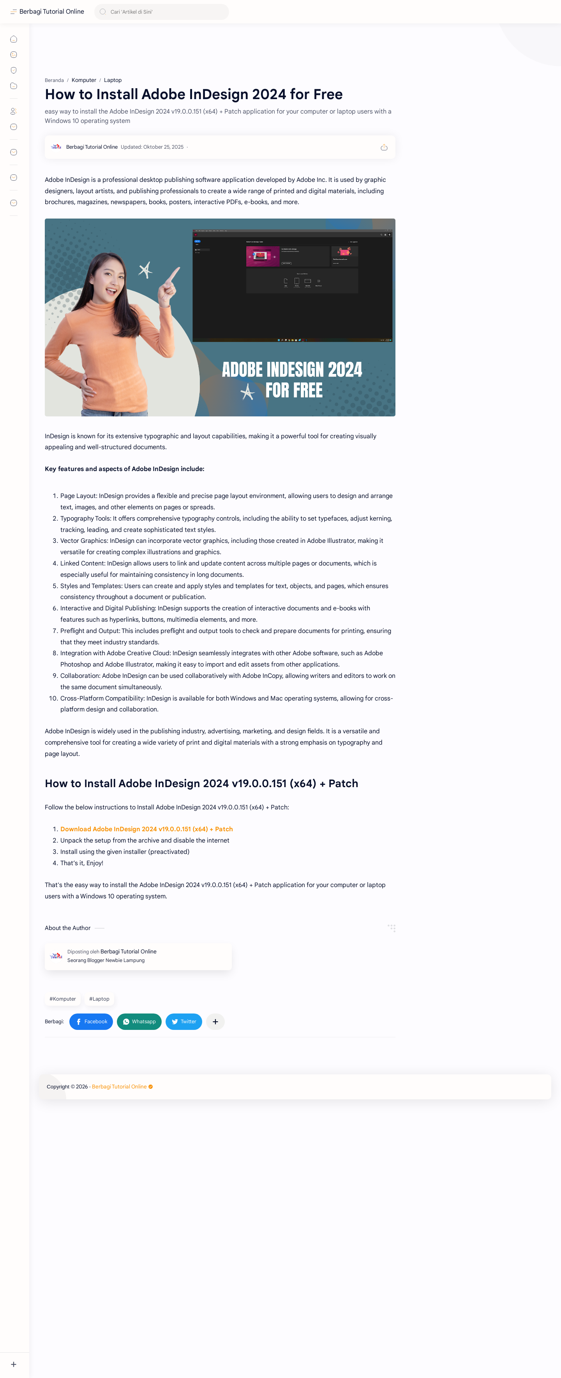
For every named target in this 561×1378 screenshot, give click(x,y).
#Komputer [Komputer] (62, 1233)
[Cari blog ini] (161, 12)
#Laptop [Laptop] (99, 1233)
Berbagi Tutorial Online (51, 12)
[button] (91, 1256)
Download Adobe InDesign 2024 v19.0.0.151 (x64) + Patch (146, 1063)
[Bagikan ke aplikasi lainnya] (215, 1256)
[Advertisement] (220, 105)
